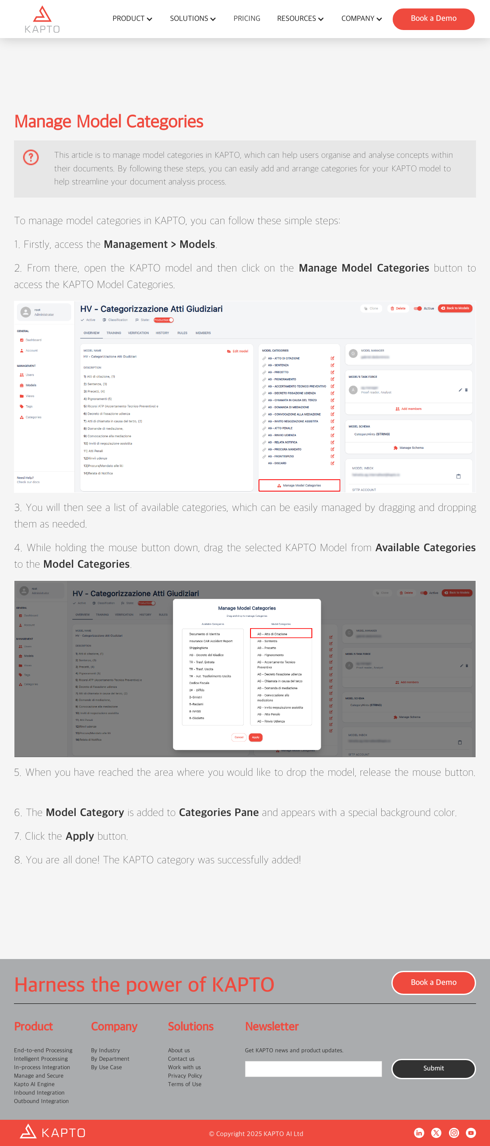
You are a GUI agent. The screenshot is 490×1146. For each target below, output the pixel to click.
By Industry (105, 1050)
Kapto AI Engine (34, 1084)
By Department (110, 1059)
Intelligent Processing (41, 1059)
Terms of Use (184, 1084)
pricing (247, 18)
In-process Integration (42, 1067)
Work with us (184, 1067)
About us (179, 1050)
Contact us (181, 1059)
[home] (59, 19)
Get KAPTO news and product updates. (294, 1050)
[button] (133, 19)
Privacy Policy (185, 1076)
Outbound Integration (41, 1101)
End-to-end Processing (43, 1050)
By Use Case (106, 1067)
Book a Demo (434, 19)
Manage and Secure (38, 1076)
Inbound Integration (39, 1093)
